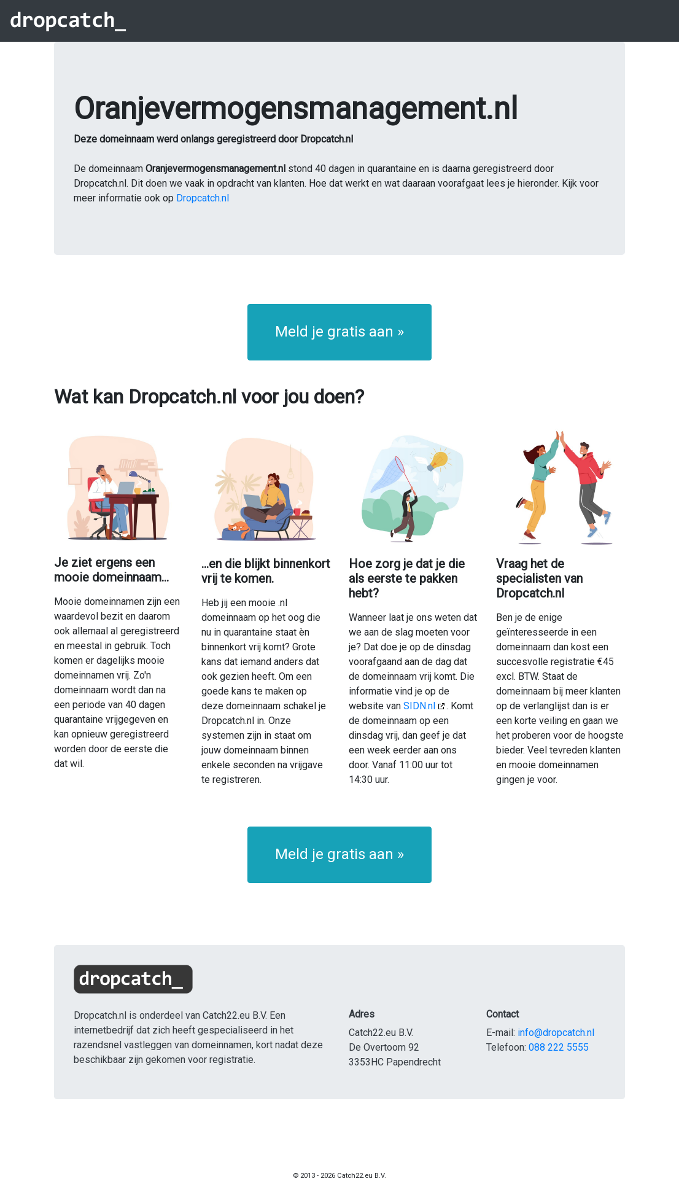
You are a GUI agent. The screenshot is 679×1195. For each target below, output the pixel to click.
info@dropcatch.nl (556, 1032)
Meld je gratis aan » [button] (339, 331)
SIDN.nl (419, 706)
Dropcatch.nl (202, 198)
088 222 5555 (559, 1047)
